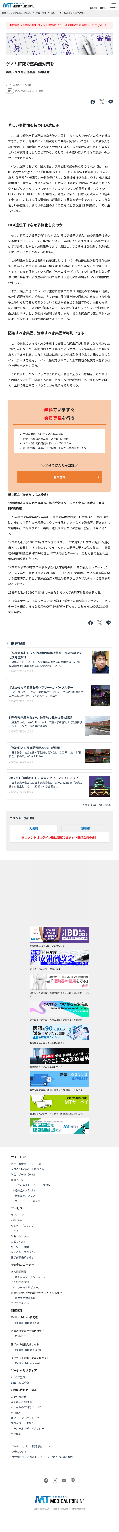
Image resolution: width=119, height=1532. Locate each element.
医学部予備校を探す (22, 1257)
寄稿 (53, 12)
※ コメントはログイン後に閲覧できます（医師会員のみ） (59, 837)
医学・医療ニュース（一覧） (27, 1164)
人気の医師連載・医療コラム (27, 1169)
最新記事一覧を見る (96, 805)
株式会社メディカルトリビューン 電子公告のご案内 (42, 1457)
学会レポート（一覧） (24, 1174)
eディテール (18, 1220)
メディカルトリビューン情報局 (32, 1185)
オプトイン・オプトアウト (26, 1418)
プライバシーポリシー (24, 1423)
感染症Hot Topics (25, 1190)
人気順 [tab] (33, 828)
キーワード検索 (20, 1247)
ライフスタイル (20, 1303)
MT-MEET (20, 1336)
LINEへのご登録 (20, 1382)
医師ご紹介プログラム (24, 1252)
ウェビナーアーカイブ (27, 1201)
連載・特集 (41, 12)
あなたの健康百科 (25, 1298)
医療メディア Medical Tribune (17, 12)
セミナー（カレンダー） (25, 1225)
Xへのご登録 (18, 1377)
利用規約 (16, 1412)
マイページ (17, 1215)
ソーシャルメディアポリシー (27, 1428)
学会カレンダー (20, 1236)
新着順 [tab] (85, 828)
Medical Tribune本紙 (27, 1322)
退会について (19, 1451)
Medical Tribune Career (28, 1349)
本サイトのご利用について (26, 1407)
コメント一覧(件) (22, 818)
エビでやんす (18, 1241)
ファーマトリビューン (27, 1287)
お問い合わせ (18, 1396)
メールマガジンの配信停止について (32, 1446)
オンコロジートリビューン (30, 1277)
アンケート (17, 1231)
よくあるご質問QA (21, 1402)
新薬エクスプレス (25, 1195)
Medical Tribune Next (27, 1363)
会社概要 (16, 1434)
